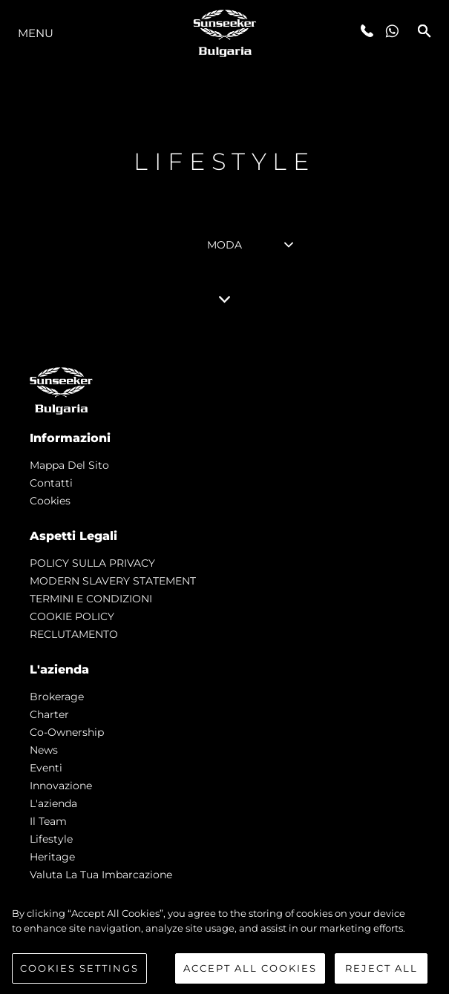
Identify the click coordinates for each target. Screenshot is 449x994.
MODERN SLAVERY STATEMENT (113, 580)
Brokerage (57, 696)
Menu (35, 33)
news (44, 750)
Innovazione (61, 785)
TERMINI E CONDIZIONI (91, 598)
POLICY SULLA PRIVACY (92, 563)
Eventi (46, 767)
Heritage (52, 856)
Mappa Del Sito (69, 465)
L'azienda (53, 803)
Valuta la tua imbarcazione (101, 874)
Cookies (50, 500)
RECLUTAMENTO (74, 634)
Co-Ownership (67, 732)
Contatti (51, 483)
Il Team (48, 821)
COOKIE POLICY (72, 616)
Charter (49, 714)
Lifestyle (51, 839)
